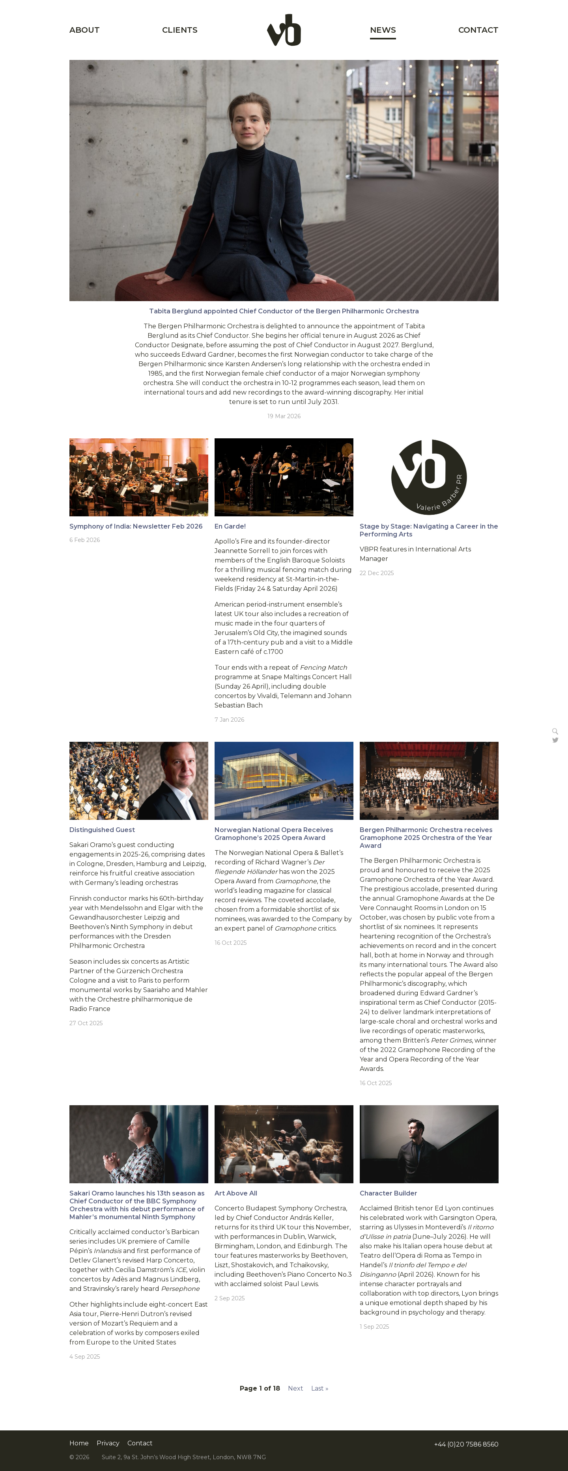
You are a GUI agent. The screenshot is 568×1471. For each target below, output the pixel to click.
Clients (180, 30)
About (84, 30)
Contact (478, 30)
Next (295, 1388)
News (383, 30)
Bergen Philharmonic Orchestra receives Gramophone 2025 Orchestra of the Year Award (426, 837)
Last (320, 1388)
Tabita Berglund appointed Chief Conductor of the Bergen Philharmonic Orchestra (284, 311)
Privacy (108, 1443)
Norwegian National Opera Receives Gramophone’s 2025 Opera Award (274, 834)
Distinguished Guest (102, 830)
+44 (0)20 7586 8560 (466, 1444)
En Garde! (230, 526)
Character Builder (388, 1193)
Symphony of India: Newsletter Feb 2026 (136, 526)
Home (284, 30)
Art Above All (236, 1193)
